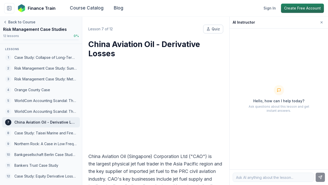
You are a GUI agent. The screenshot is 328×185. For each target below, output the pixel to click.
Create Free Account (302, 8)
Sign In (270, 8)
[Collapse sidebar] (9, 8)
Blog (118, 8)
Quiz (213, 29)
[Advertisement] (155, 102)
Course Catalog (87, 8)
